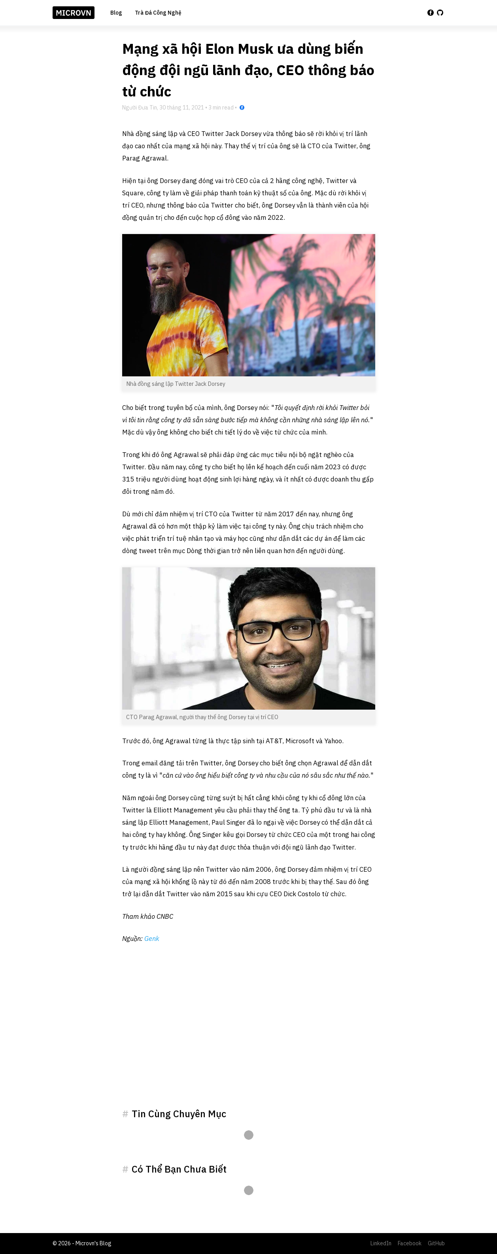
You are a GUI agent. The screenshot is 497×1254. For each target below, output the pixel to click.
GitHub (436, 1243)
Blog (116, 12)
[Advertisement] (248, 1035)
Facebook (409, 1243)
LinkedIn (380, 1243)
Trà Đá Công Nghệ (158, 12)
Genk (151, 938)
